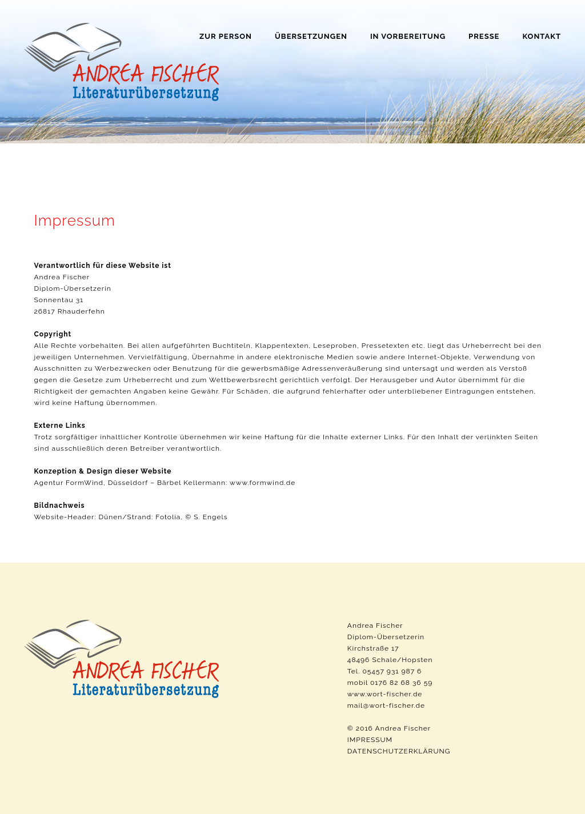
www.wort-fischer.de (385, 694)
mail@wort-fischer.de (386, 705)
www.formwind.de (262, 483)
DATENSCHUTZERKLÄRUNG (399, 751)
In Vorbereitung (408, 36)
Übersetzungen (311, 36)
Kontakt (541, 36)
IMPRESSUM (369, 740)
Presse (483, 36)
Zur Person (225, 36)
